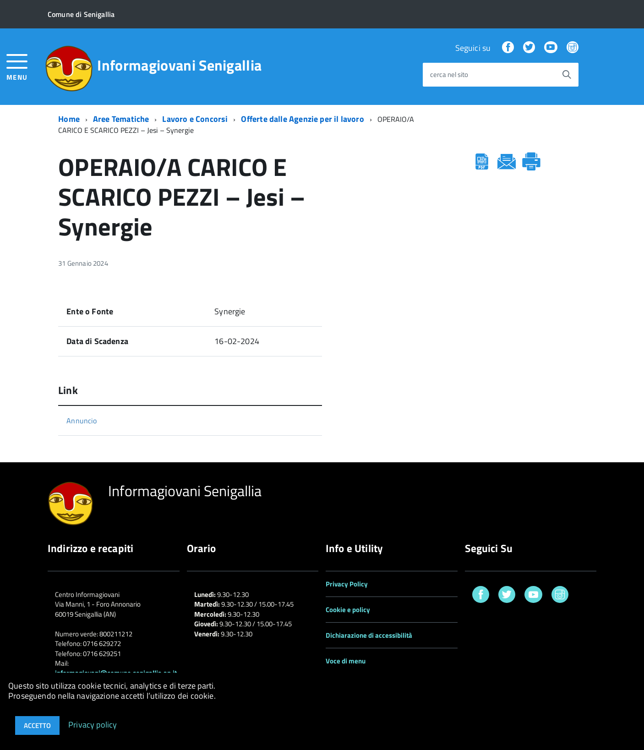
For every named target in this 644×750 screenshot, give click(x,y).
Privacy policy (92, 724)
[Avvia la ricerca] (566, 74)
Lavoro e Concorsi (195, 119)
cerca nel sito (449, 75)
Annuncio (81, 420)
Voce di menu (346, 661)
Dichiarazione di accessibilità (369, 635)
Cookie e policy (348, 609)
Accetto (37, 725)
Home (69, 119)
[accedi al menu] (17, 66)
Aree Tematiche (121, 119)
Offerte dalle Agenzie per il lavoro (302, 119)
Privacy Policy (347, 584)
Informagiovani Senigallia (179, 65)
